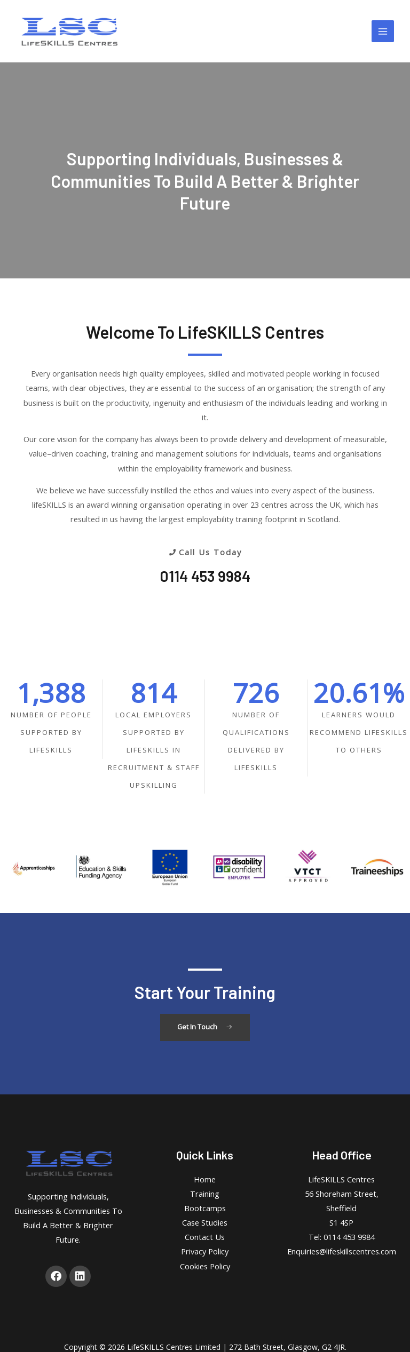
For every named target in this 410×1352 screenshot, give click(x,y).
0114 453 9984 (205, 576)
